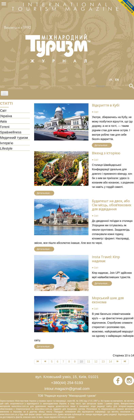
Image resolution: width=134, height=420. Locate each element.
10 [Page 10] (81, 361)
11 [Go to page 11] (88, 361)
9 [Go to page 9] (75, 361)
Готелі (5, 127)
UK (111, 79)
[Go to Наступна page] (117, 361)
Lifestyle (6, 148)
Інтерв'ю (6, 143)
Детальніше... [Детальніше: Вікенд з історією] (44, 193)
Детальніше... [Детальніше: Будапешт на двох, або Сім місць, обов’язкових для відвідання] (44, 249)
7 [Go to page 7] (63, 361)
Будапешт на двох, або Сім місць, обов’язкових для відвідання (111, 205)
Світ (3, 110)
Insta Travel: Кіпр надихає (106, 259)
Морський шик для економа (108, 300)
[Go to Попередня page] (45, 361)
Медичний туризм (14, 137)
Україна (6, 116)
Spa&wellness (10, 132)
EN (117, 79)
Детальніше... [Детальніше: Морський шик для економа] (44, 346)
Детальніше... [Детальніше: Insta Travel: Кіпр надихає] (101, 283)
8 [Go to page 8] (69, 361)
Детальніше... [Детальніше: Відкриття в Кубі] (101, 145)
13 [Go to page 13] (103, 361)
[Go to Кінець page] (125, 361)
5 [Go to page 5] (51, 361)
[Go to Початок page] (38, 361)
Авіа (3, 121)
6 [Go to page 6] (57, 361)
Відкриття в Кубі (105, 105)
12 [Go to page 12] (95, 361)
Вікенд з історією (106, 153)
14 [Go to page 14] (110, 361)
